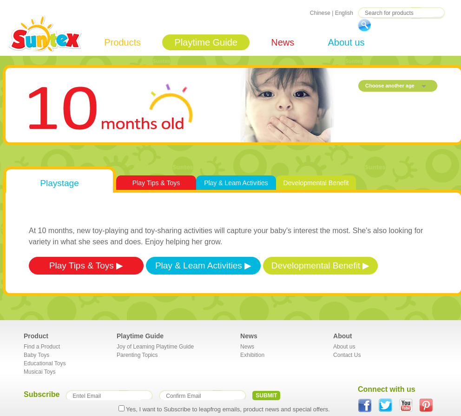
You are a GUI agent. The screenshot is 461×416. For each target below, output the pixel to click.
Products (122, 42)
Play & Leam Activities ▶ (203, 265)
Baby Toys (36, 355)
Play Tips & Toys (156, 183)
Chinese (320, 13)
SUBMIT (266, 395)
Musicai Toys (39, 372)
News (282, 42)
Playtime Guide (205, 42)
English (344, 13)
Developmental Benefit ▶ (320, 265)
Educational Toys (45, 363)
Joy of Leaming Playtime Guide (155, 346)
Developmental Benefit (316, 183)
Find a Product (42, 346)
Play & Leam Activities (236, 183)
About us (346, 42)
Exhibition (252, 355)
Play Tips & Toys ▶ (86, 265)
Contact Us (347, 355)
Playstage (59, 183)
